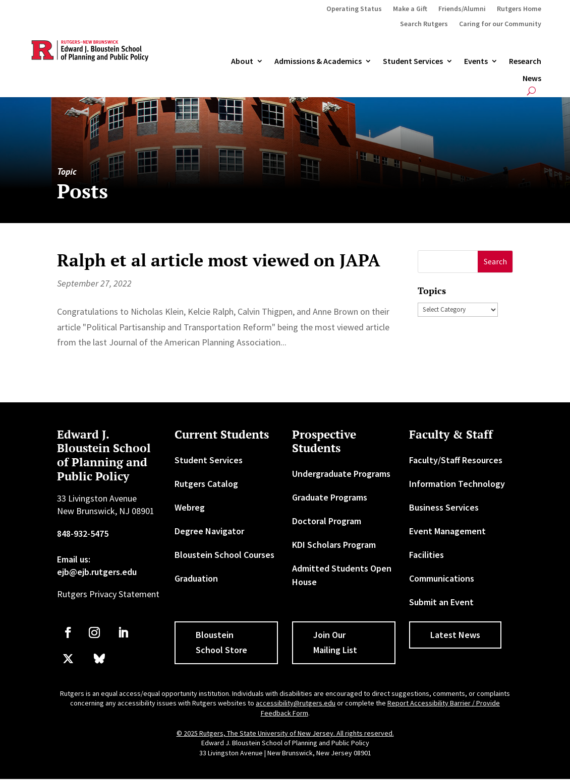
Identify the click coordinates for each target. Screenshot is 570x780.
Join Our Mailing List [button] (335, 642)
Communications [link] (441, 578)
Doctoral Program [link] (326, 521)
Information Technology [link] (457, 483)
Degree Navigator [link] (209, 531)
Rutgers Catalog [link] (206, 483)
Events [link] (476, 61)
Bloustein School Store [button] (221, 642)
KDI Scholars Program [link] (334, 544)
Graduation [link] (196, 578)
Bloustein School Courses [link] (224, 554)
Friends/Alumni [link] (462, 9)
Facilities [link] (426, 554)
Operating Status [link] (354, 9)
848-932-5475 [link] (82, 533)
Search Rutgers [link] (424, 24)
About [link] (242, 61)
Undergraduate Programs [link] (341, 473)
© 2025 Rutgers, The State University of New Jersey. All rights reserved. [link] (285, 733)
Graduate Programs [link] (329, 497)
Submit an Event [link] (441, 602)
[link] (68, 632)
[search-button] (531, 91)
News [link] (532, 78)
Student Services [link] (413, 61)
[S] (448, 261)
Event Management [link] (447, 531)
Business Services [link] (444, 507)
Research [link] (525, 61)
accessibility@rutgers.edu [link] (295, 702)
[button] (495, 261)
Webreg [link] (190, 507)
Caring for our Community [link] (500, 24)
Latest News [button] (455, 635)
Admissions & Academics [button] (318, 61)
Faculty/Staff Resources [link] (455, 460)
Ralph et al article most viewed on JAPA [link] (218, 260)
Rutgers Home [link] (519, 9)
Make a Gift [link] (410, 9)
